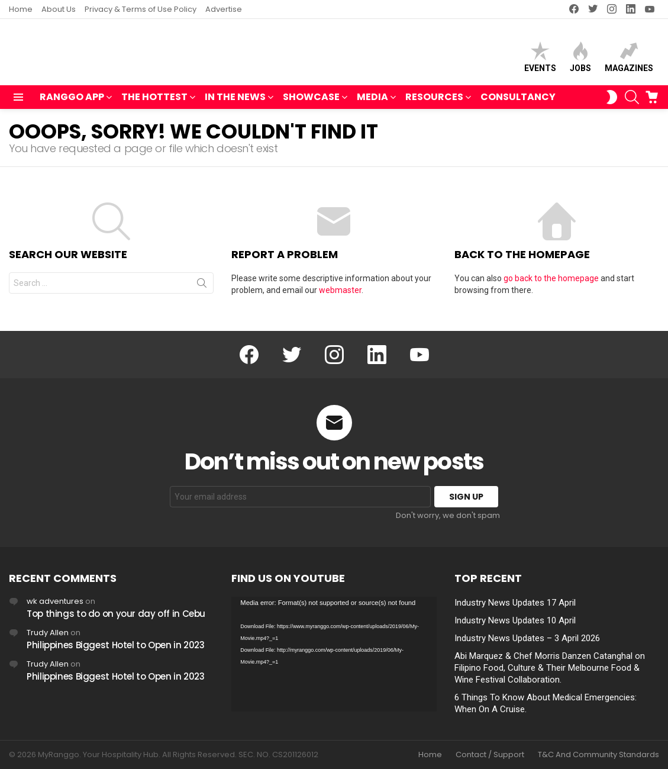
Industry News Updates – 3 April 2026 (527, 638)
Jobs (580, 59)
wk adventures (55, 601)
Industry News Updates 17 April (515, 602)
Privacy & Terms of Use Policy (140, 9)
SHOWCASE (311, 103)
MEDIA (372, 103)
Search (202, 291)
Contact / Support (490, 755)
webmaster (340, 295)
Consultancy (518, 102)
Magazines (629, 59)
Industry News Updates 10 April (515, 620)
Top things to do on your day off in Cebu (116, 613)
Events (540, 59)
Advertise (223, 9)
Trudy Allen (48, 632)
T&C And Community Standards (598, 755)
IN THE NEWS (235, 103)
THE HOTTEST (154, 103)
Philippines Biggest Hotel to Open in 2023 (116, 645)
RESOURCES (434, 103)
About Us (58, 9)
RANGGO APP (72, 103)
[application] (333, 654)
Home (21, 9)
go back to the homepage (551, 283)
